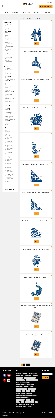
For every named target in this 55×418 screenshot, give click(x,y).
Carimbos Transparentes (8, 61)
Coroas (6, 39)
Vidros (7, 106)
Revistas (7, 181)
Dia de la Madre (8, 112)
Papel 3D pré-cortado (10, 29)
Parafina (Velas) (9, 75)
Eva (6, 134)
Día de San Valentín (9, 113)
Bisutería (7, 133)
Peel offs (7, 179)
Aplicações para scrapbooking (8, 37)
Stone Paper (8, 24)
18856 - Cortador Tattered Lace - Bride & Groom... (36, 23)
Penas (6, 25)
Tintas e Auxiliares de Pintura (10, 80)
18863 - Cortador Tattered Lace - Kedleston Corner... (36, 221)
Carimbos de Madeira (9, 40)
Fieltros (7, 123)
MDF (6, 122)
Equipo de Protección (10, 119)
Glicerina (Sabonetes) (10, 82)
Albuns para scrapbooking (8, 33)
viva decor (7, 187)
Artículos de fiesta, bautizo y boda (9, 117)
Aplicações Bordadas (9, 51)
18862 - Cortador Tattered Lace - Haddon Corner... (36, 192)
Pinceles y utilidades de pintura (9, 85)
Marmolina (8, 95)
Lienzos (7, 105)
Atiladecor (10, 412)
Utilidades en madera (9, 71)
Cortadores (8, 31)
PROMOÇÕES (8, 69)
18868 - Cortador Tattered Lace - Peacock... (35, 277)
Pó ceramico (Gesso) (9, 126)
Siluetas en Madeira (10, 73)
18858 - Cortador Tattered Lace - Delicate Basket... (35, 79)
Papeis (6, 45)
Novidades (7, 68)
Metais (7, 87)
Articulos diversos (9, 91)
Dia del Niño (7, 115)
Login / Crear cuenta (45, 6)
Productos (26, 12)
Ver (36, 43)
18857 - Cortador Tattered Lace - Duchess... (35, 51)
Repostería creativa (9, 101)
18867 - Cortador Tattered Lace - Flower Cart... (36, 249)
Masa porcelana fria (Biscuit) (9, 99)
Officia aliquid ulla (9, 189)
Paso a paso (37, 12)
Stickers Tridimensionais (8, 56)
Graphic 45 (7, 42)
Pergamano (7, 131)
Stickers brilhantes (9, 46)
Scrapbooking (8, 135)
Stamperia (8, 76)
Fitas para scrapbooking (8, 48)
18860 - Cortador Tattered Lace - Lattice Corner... (36, 136)
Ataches (7, 35)
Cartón (7, 124)
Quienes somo (15, 12)
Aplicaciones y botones (8, 89)
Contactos (46, 12)
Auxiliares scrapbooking (8, 54)
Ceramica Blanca (9, 94)
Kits (6, 130)
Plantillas (7, 120)
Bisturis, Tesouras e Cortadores (9, 27)
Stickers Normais (9, 58)
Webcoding (49, 412)
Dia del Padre (8, 110)
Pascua (7, 109)
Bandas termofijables (9, 93)
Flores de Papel (8, 43)
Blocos (6, 50)
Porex (6, 104)
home (6, 12)
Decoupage (8, 102)
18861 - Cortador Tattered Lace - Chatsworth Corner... (36, 164)
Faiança (6, 97)
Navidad (7, 108)
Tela (6, 128)
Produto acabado (9, 77)
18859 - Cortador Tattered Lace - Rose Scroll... (36, 107)
